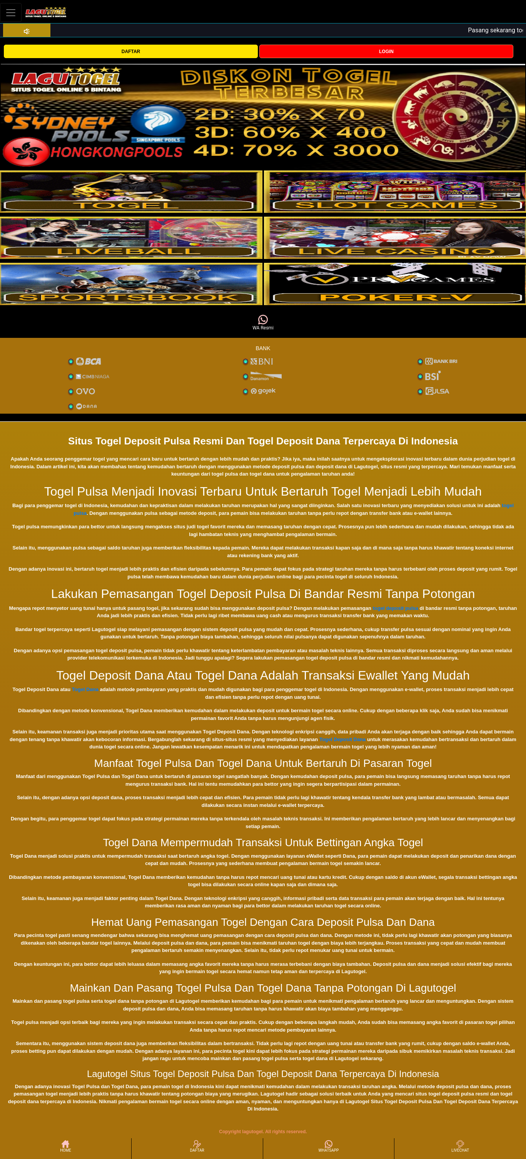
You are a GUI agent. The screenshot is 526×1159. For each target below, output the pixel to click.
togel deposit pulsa (395, 608)
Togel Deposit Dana (342, 739)
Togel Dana (85, 689)
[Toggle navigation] (11, 12)
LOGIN (386, 51)
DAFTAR (131, 51)
